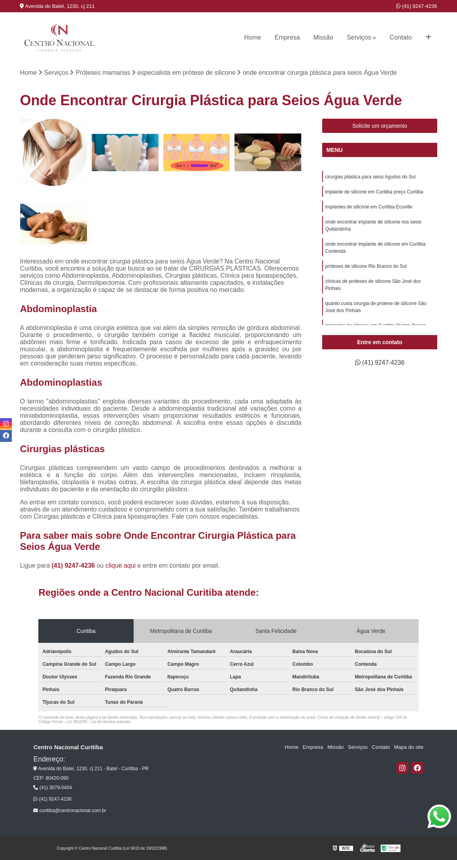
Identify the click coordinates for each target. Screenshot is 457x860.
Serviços (359, 37)
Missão (323, 37)
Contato (400, 37)
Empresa (287, 37)
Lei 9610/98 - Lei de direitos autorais (99, 722)
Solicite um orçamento (379, 126)
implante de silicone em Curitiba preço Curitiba (374, 192)
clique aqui (121, 565)
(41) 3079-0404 (52, 787)
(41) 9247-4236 (416, 6)
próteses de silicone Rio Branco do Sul (365, 266)
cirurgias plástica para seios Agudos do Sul (370, 177)
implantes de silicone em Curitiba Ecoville (368, 207)
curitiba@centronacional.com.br (69, 811)
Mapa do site (408, 747)
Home (252, 37)
